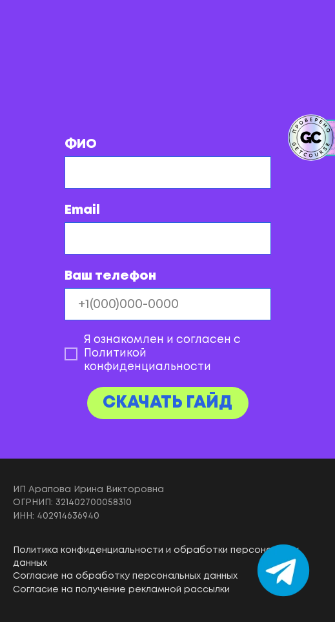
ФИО (81, 144)
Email (82, 210)
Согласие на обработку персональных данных (125, 576)
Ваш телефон (110, 276)
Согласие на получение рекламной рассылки (121, 590)
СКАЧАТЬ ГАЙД (167, 403)
